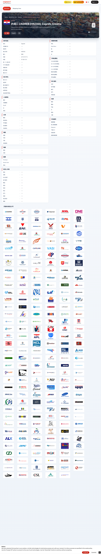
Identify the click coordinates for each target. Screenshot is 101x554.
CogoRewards (78, 2)
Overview (6, 8)
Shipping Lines (17, 8)
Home (6, 17)
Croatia (20, 17)
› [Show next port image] (93, 25)
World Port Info (13, 17)
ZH (87, 2)
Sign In (94, 2)
